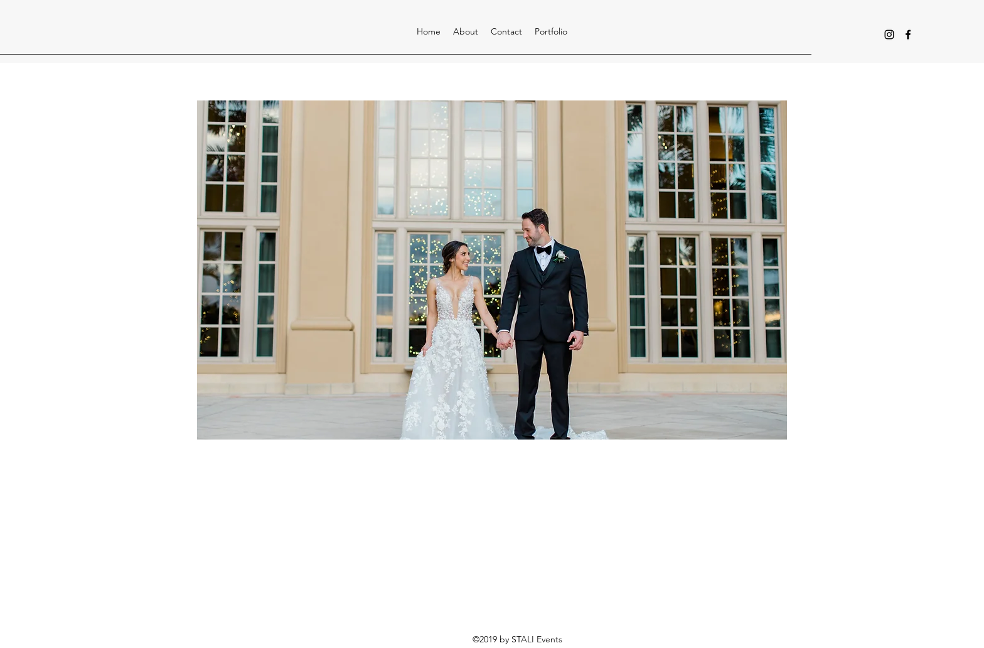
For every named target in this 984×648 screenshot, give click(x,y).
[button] (551, 31)
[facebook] (908, 34)
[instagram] (889, 34)
